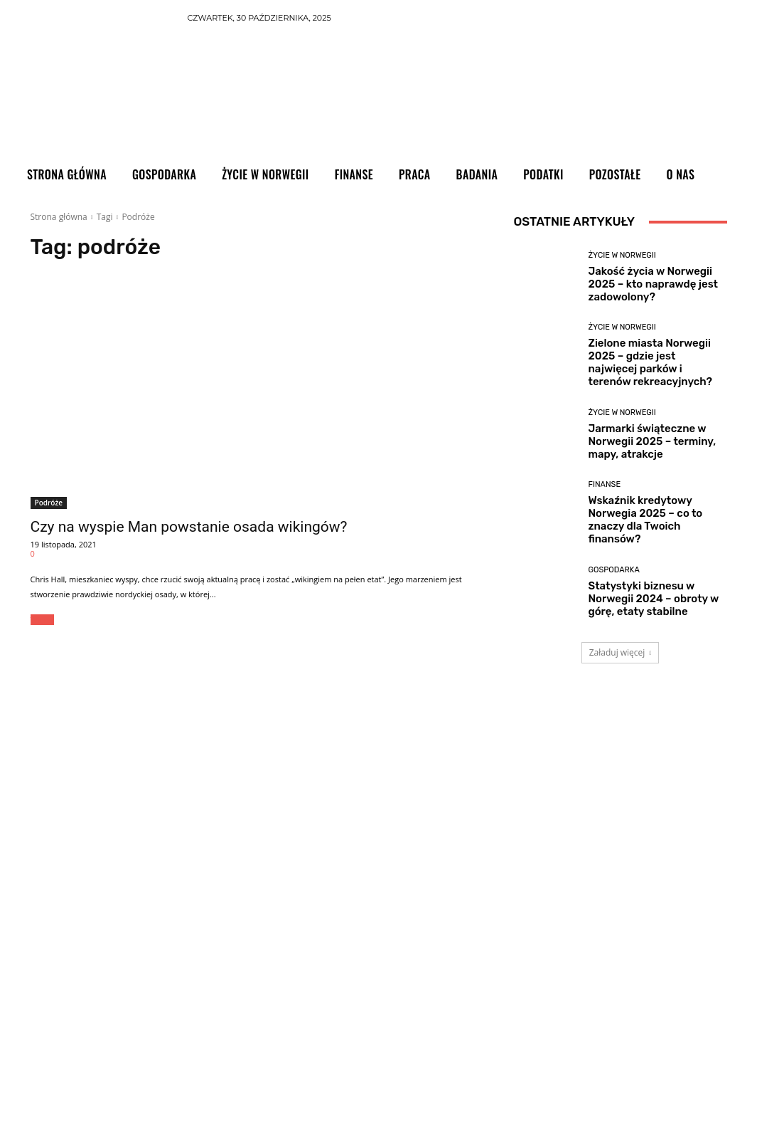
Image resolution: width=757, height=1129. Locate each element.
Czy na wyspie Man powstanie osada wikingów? (189, 526)
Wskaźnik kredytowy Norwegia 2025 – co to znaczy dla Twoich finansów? (646, 519)
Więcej (42, 619)
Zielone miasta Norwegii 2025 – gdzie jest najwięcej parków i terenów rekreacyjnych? (650, 362)
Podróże (49, 503)
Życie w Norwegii (622, 255)
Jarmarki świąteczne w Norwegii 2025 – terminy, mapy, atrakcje (652, 441)
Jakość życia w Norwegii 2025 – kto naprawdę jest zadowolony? (654, 284)
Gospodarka (614, 570)
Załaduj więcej (620, 652)
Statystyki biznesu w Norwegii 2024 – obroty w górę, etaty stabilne (654, 598)
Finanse (605, 484)
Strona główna (59, 217)
